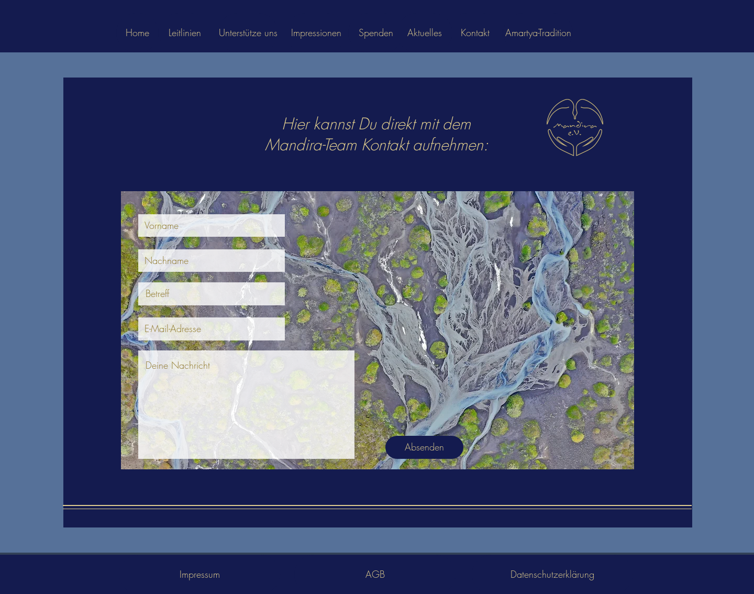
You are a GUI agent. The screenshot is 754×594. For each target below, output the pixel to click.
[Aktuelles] (424, 32)
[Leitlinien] (184, 32)
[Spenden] (376, 32)
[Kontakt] (475, 32)
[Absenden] (424, 447)
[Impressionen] (316, 32)
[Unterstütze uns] (248, 32)
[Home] (137, 32)
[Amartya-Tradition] (538, 32)
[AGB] (375, 574)
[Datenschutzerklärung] (552, 574)
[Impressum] (199, 574)
